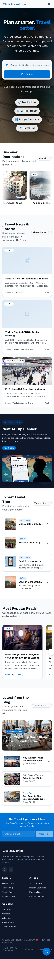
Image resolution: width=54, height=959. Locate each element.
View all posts (41, 705)
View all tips (42, 503)
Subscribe (44, 834)
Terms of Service (10, 926)
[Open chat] (46, 952)
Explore (27, 74)
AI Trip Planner (36, 883)
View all (44, 158)
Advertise (6, 918)
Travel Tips (7, 892)
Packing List (35, 892)
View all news (41, 232)
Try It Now (9, 448)
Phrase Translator (37, 896)
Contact (6, 913)
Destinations (8, 883)
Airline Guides (8, 896)
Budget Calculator (37, 887)
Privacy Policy (9, 922)
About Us (6, 909)
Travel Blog (7, 887)
